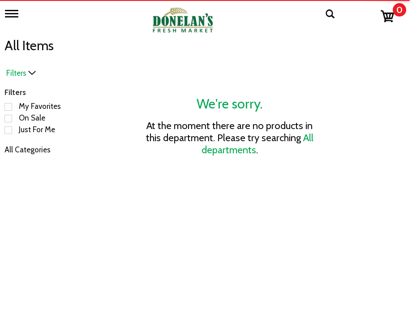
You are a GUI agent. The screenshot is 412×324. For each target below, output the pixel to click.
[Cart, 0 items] (393, 14)
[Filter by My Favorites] (8, 107)
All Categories (27, 149)
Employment (178, 296)
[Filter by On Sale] (8, 118)
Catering (63, 309)
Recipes (170, 309)
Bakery (60, 282)
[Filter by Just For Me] (8, 130)
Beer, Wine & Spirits (81, 296)
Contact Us (175, 282)
